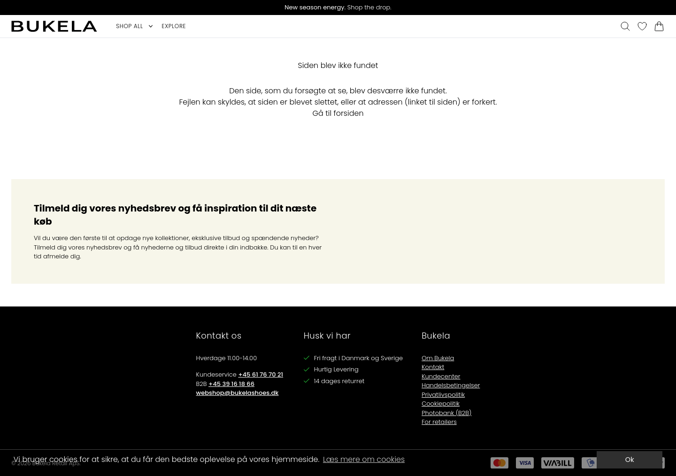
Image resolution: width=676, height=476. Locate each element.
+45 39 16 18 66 (231, 383)
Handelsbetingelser (451, 385)
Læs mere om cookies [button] (364, 459)
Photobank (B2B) (446, 412)
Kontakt (433, 367)
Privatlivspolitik (443, 394)
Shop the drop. (337, 7)
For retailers (439, 421)
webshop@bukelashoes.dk (237, 392)
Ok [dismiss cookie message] (629, 459)
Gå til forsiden (337, 113)
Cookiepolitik (441, 403)
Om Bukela (438, 358)
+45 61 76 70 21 (260, 374)
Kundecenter (441, 376)
